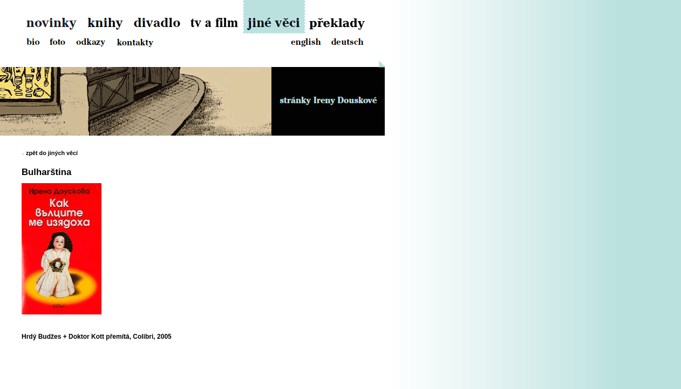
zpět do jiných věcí (52, 153)
